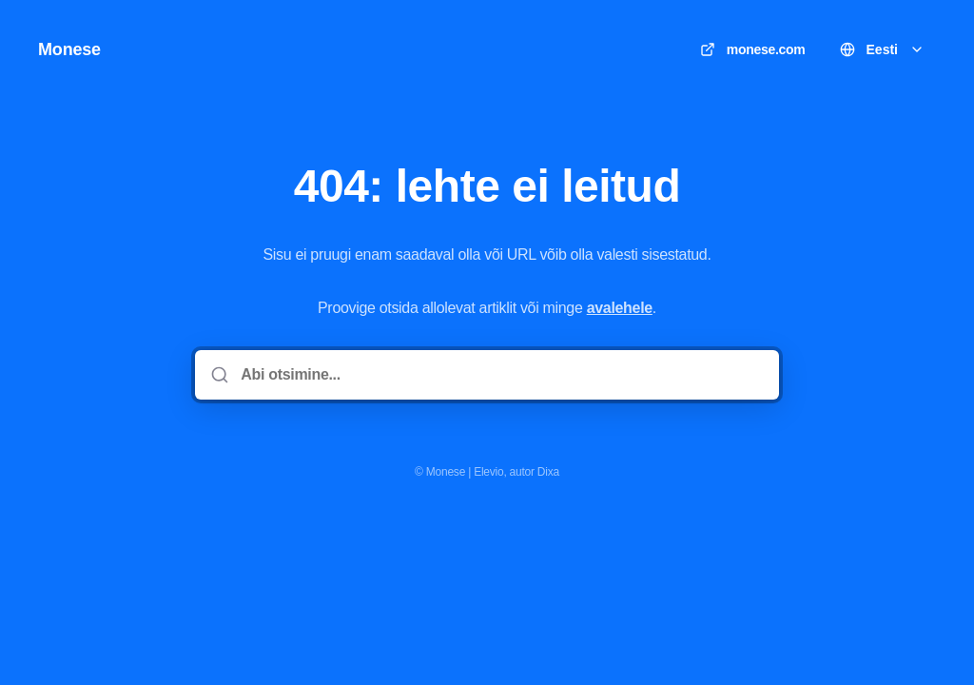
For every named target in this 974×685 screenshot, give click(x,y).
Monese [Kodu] (69, 49)
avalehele (620, 308)
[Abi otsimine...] (500, 375)
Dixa (548, 472)
